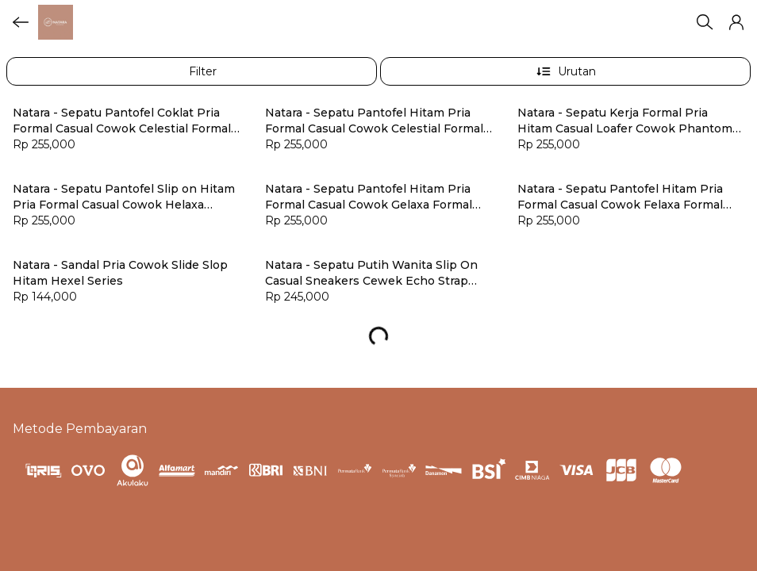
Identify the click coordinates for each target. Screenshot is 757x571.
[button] (736, 22)
